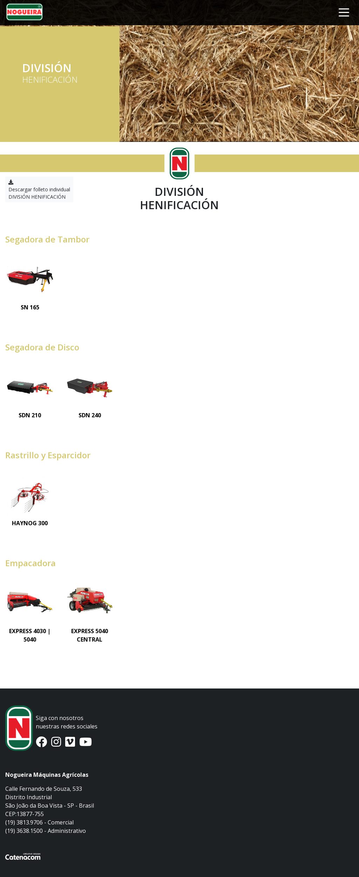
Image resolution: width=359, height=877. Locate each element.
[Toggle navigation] (343, 12)
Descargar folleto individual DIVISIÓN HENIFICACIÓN (39, 190)
